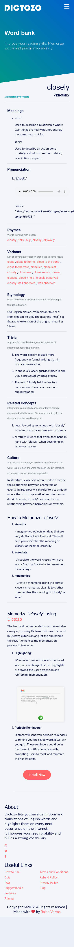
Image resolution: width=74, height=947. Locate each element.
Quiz (7, 877)
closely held (26, 277)
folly (21, 240)
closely (11, 240)
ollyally (37, 240)
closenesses (42, 272)
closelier (36, 267)
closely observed (47, 277)
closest (12, 277)
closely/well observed (21, 283)
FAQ (7, 883)
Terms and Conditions (54, 872)
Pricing (9, 898)
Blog (43, 888)
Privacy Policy (49, 883)
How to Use (12, 872)
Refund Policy (49, 877)
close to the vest (18, 267)
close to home (25, 261)
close (10, 261)
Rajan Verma (51, 911)
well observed (47, 283)
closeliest (50, 267)
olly (28, 240)
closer (56, 272)
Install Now (37, 775)
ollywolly (49, 240)
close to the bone (48, 261)
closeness (25, 272)
